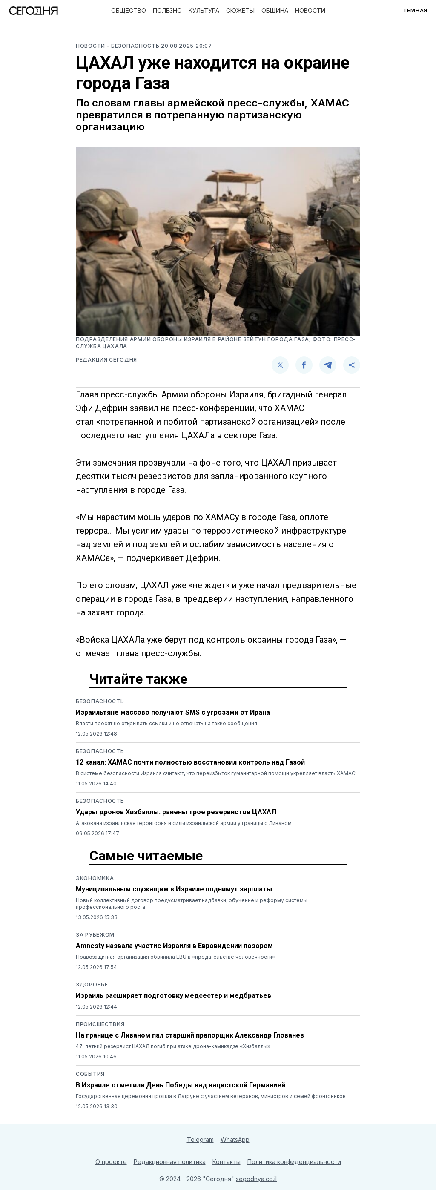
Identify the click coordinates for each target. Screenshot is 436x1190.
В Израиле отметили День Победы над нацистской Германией (180, 1085)
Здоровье (92, 984)
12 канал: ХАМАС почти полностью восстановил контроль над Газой (190, 762)
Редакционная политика (170, 1161)
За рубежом (95, 934)
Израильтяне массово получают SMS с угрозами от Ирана (173, 712)
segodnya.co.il (256, 1178)
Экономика (95, 878)
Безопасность (100, 701)
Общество (128, 10)
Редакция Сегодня (106, 359)
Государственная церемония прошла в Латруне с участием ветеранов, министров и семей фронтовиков (211, 1096)
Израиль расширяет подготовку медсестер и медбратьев (173, 996)
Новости (310, 10)
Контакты (226, 1161)
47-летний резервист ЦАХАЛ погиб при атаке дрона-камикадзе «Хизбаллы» (173, 1046)
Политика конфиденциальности (294, 1161)
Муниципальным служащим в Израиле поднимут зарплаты (174, 889)
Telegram (200, 1139)
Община (274, 10)
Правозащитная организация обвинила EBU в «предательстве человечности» (175, 957)
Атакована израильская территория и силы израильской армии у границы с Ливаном (184, 823)
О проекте (111, 1161)
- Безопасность (134, 46)
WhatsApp (235, 1139)
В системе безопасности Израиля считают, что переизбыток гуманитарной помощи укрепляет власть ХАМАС (216, 773)
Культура (204, 10)
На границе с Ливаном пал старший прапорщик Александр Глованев (190, 1035)
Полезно (167, 10)
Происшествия (100, 1024)
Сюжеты (240, 10)
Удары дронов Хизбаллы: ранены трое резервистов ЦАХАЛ (176, 812)
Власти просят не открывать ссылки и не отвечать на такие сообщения (166, 723)
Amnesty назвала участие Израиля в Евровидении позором (174, 946)
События (90, 1074)
